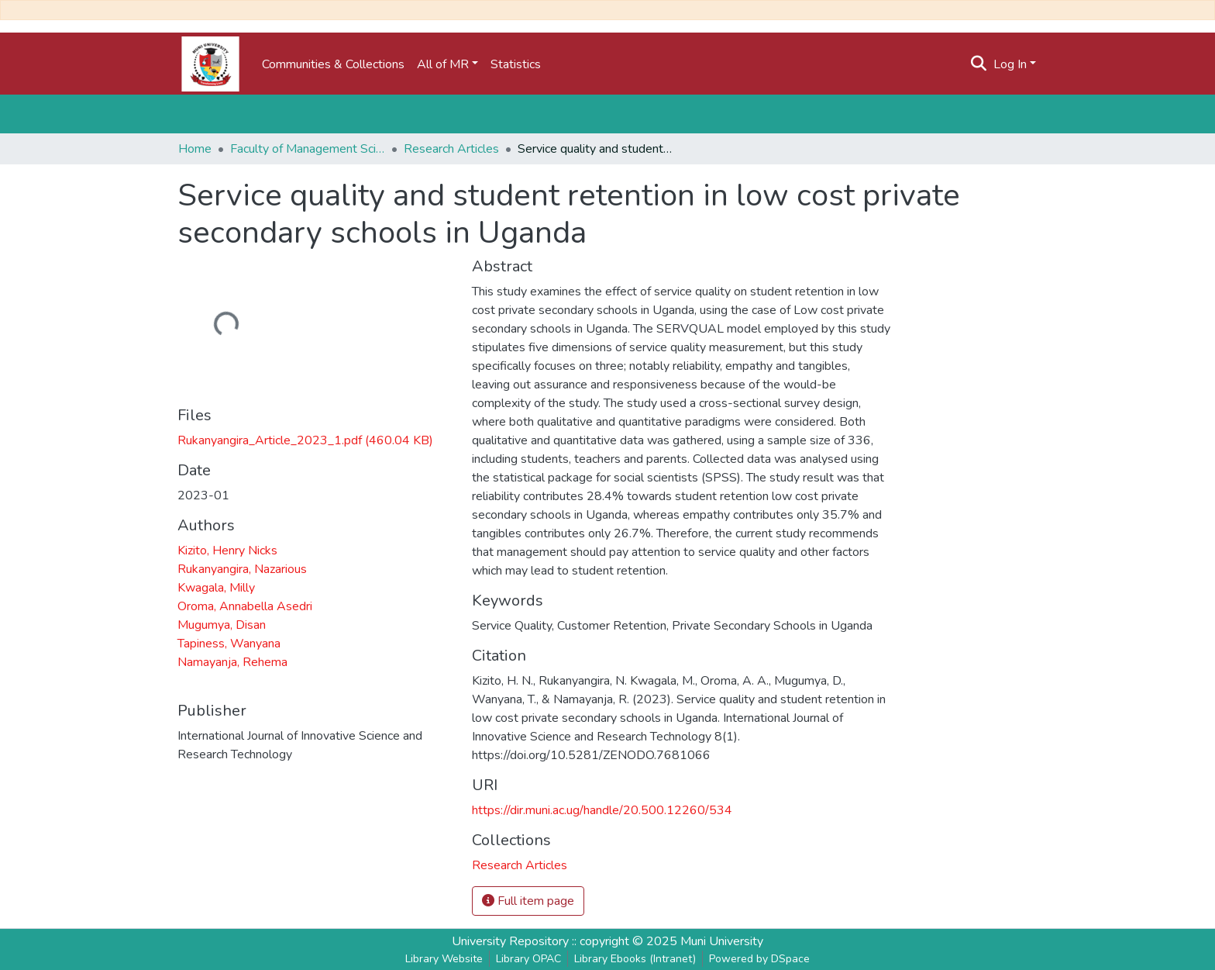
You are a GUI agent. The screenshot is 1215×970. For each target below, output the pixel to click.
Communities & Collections (333, 64)
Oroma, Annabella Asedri (244, 606)
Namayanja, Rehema (232, 662)
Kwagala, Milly (216, 587)
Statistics (515, 64)
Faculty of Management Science (307, 148)
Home (195, 148)
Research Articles (451, 148)
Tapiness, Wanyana (229, 643)
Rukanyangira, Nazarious (242, 569)
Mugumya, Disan (221, 624)
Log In (1010, 64)
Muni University (721, 941)
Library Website (444, 958)
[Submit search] (979, 64)
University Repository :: (516, 941)
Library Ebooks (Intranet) (635, 958)
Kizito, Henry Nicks (227, 550)
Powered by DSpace (759, 958)
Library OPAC (528, 958)
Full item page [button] (528, 901)
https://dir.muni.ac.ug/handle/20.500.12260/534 (602, 810)
